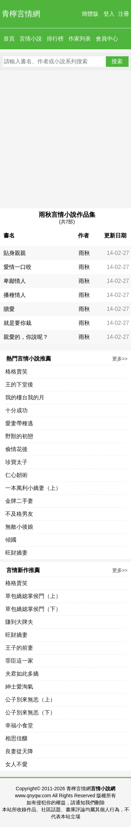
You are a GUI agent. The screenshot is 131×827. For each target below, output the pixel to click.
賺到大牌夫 (19, 622)
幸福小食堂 (19, 725)
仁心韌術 (16, 475)
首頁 (9, 39)
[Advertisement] (65, 139)
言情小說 (31, 39)
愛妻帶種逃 (19, 423)
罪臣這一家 (19, 661)
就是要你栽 (17, 323)
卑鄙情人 (14, 281)
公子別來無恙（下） (30, 712)
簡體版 (90, 14)
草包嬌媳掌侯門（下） (33, 609)
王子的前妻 (19, 648)
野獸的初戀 (19, 436)
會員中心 (107, 39)
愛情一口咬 (17, 267)
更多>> (120, 359)
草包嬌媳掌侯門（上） (33, 596)
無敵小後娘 (19, 527)
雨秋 (84, 253)
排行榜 (55, 39)
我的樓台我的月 (24, 397)
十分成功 (16, 410)
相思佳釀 (16, 738)
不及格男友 (19, 514)
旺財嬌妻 (16, 553)
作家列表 (79, 39)
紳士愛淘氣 (19, 687)
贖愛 (9, 309)
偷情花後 (16, 449)
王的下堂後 (19, 384)
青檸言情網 (21, 13)
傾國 (10, 540)
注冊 (123, 14)
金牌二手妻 (19, 501)
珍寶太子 (16, 462)
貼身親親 (14, 253)
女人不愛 (16, 764)
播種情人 (14, 295)
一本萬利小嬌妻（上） (33, 488)
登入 (109, 14)
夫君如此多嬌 (22, 674)
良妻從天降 (19, 751)
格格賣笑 (16, 372)
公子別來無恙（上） (30, 700)
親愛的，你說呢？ (25, 337)
